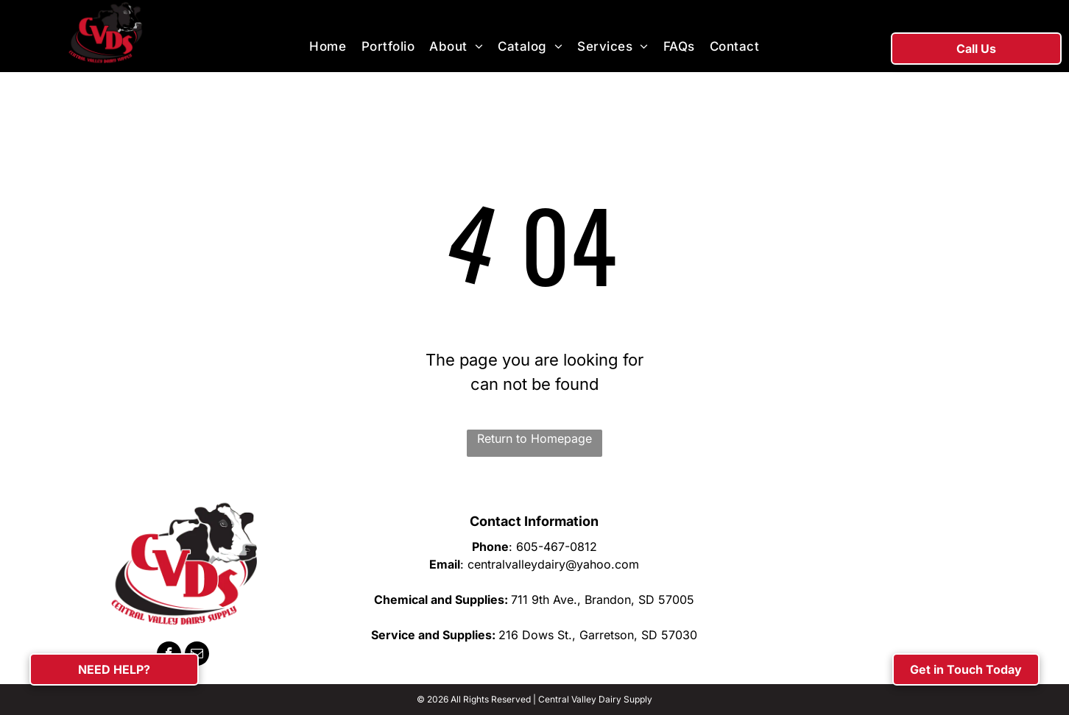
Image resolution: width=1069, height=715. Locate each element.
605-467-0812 (556, 546)
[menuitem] (327, 47)
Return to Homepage (534, 438)
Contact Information (534, 521)
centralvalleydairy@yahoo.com (553, 564)
